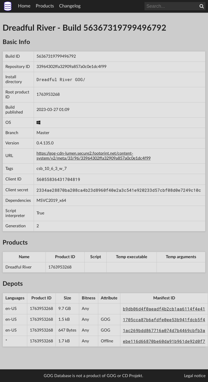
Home (24, 6)
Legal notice (194, 376)
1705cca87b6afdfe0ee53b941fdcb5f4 (164, 319)
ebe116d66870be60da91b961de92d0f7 (164, 341)
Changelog (69, 6)
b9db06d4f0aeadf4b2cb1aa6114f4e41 (164, 308)
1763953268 (48, 94)
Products (45, 6)
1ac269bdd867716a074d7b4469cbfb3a (164, 330)
